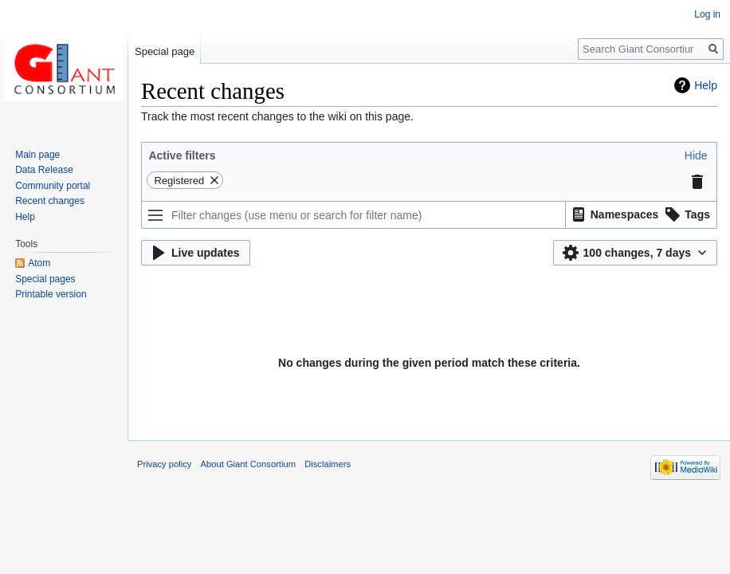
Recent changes (49, 200)
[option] (613, 214)
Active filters (181, 155)
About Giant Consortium (248, 464)
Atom (39, 263)
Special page (164, 51)
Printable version (50, 294)
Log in (707, 14)
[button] (696, 155)
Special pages (45, 279)
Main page (37, 154)
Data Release (44, 169)
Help (705, 85)
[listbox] (641, 215)
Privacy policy (164, 464)
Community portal (52, 185)
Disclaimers (327, 464)
